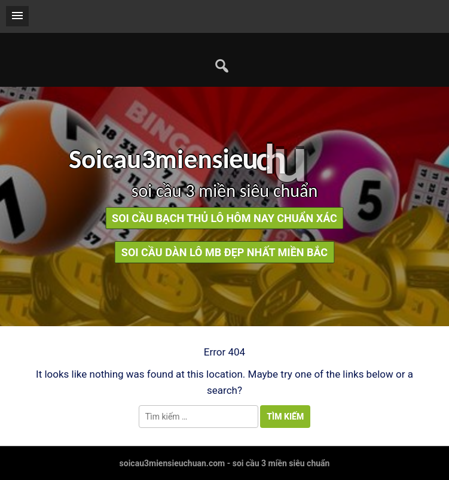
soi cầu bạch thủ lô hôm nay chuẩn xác (224, 218)
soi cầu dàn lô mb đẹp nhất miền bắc (224, 252)
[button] (17, 16)
